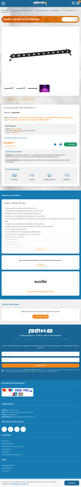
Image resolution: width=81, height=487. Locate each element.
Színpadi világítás (41, 10)
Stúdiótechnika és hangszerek (12, 455)
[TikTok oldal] (23, 429)
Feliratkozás (40, 365)
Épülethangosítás (7, 444)
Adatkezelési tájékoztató (31, 370)
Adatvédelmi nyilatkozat (19, 484)
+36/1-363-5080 (16, 129)
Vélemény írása (40, 317)
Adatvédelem (6, 468)
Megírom (40, 265)
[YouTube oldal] (10, 429)
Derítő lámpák (55, 10)
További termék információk (16, 138)
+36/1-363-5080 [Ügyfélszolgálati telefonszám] (13, 410)
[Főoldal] (40, 3)
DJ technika (5, 441)
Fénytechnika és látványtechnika (22, 10)
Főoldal (5, 10)
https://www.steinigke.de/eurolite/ (40, 292)
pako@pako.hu (15, 132)
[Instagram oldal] (17, 429)
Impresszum (6, 471)
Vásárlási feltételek (8, 465)
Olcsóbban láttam (9, 146)
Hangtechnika (6, 449)
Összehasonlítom (27, 99)
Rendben (72, 483)
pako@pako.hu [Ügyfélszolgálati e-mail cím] (12, 415)
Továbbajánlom (9, 99)
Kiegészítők (5, 452)
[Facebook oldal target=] (4, 429)
